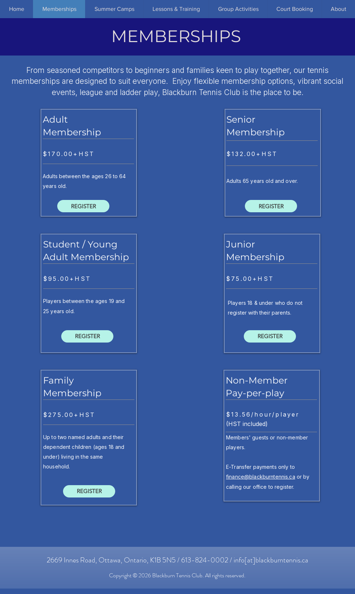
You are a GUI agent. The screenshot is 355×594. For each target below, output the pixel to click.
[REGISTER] (83, 206)
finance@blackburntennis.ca (260, 477)
